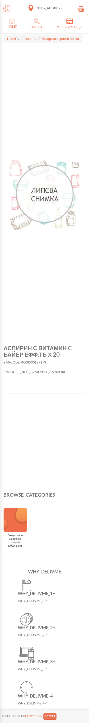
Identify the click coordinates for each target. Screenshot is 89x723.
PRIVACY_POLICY (33, 716)
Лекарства (29, 39)
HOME (12, 39)
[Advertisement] (44, 442)
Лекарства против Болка (60, 39)
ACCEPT (50, 716)
